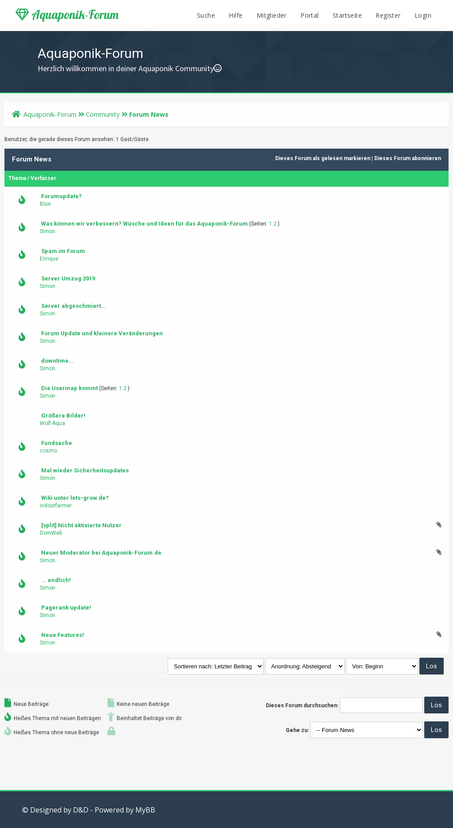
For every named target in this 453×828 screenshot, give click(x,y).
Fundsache (56, 443)
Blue (45, 204)
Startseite (347, 15)
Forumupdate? (61, 196)
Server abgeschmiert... (73, 306)
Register (388, 15)
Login (423, 15)
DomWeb (51, 533)
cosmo (48, 451)
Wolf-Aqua (52, 423)
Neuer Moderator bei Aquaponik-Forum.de (101, 552)
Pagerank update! (66, 607)
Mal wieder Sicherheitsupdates (85, 470)
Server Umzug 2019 (68, 278)
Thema (17, 178)
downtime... (57, 360)
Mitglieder (272, 15)
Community (103, 114)
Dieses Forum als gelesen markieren (322, 158)
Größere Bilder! (63, 415)
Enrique (49, 259)
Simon (47, 231)
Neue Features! (62, 635)
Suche (206, 15)
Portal (309, 15)
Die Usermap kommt (69, 388)
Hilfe (235, 15)
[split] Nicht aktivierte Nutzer (81, 525)
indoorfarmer (56, 505)
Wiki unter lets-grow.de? (75, 497)
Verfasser (43, 178)
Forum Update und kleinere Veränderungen (102, 333)
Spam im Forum (63, 251)
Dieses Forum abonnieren (407, 158)
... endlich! (56, 580)
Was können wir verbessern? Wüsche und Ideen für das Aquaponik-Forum (144, 223)
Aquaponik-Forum (67, 14)
